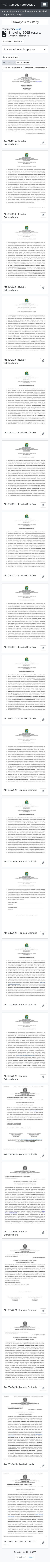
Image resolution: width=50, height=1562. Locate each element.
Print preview (10, 57)
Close (18, 28)
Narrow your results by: (25, 22)
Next (31, 1557)
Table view (23, 62)
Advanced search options (19, 49)
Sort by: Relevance (11, 67)
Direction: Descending (35, 67)
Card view (9, 62)
